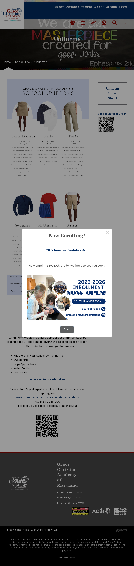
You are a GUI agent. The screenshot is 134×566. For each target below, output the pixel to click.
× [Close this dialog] (107, 232)
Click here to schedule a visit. (67, 250)
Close (67, 329)
